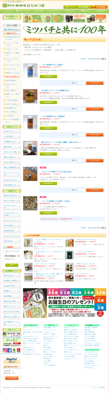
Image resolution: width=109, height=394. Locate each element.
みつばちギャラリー (70, 358)
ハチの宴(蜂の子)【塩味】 (52, 65)
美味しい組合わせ (10, 157)
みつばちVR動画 (69, 356)
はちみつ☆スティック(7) (12, 60)
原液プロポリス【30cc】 (86, 264)
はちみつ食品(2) (12, 104)
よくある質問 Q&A (70, 334)
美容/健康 (47, 358)
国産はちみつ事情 (10, 301)
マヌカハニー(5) (12, 49)
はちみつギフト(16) (12, 85)
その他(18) (10, 116)
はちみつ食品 (48, 356)
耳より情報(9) (11, 112)
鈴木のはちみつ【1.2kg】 (86, 239)
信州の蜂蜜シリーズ (50, 327)
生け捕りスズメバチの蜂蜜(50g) (55, 90)
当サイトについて (10, 220)
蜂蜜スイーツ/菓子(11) (13, 95)
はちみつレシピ (70, 11)
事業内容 (87, 330)
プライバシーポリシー (11, 236)
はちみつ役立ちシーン (11, 162)
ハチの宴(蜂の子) (28, 350)
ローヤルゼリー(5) (13, 65)
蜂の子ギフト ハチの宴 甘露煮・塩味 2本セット (61, 142)
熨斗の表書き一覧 (10, 185)
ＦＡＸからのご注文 (90, 354)
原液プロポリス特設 (10, 316)
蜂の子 (46, 345)
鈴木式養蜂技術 (89, 332)
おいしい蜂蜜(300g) (30, 341)
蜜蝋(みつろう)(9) (12, 73)
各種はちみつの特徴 (70, 330)
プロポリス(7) (11, 69)
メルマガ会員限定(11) (12, 121)
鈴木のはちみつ (9, 275)
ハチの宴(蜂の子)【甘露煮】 (53, 116)
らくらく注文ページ (90, 352)
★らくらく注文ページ (11, 200)
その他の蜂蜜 (48, 354)
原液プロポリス (28, 347)
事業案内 (7, 291)
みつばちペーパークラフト (93, 343)
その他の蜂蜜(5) (12, 100)
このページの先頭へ (98, 387)
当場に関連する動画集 (91, 345)
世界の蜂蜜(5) (11, 80)
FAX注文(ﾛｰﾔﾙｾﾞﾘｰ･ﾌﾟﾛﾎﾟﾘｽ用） (11, 214)
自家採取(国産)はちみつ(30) (13, 38)
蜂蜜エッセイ (85, 11)
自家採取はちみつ (49, 338)
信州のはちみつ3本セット (31, 338)
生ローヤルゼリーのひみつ (11, 173)
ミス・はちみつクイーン (54, 11)
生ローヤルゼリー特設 (11, 311)
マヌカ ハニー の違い (11, 152)
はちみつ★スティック (30, 336)
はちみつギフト (49, 350)
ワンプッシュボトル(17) (12, 44)
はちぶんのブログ (90, 341)
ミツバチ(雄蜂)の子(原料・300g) (55, 201)
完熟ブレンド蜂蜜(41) (12, 54)
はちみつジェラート (29, 352)
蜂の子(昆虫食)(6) (12, 76)
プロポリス (47, 343)
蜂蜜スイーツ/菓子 (50, 352)
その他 (46, 363)
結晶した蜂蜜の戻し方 (11, 167)
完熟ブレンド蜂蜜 (49, 334)
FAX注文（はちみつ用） (10, 207)
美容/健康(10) (11, 108)
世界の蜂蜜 (47, 347)
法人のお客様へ (9, 225)
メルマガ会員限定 (49, 365)
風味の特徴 (7, 147)
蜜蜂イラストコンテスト (23, 11)
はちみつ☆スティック (51, 336)
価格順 (83, 59)
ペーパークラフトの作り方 (72, 354)
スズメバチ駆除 (89, 336)
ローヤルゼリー (49, 341)
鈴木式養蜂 (7, 296)
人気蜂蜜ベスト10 (10, 141)
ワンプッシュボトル (50, 330)
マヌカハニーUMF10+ (85, 251)
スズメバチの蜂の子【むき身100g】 (57, 172)
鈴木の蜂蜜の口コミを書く (11, 323)
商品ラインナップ (10, 306)
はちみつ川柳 (39, 11)
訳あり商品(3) (11, 90)
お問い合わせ (101, 11)
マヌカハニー (27, 330)
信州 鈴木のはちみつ (12, 29)
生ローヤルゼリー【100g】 (46, 264)
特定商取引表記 (9, 231)
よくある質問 (8, 136)
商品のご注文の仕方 (10, 195)
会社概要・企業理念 (10, 280)
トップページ (7, 11)
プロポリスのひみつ (10, 180)
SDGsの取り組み (9, 286)
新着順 (90, 59)
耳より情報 (47, 361)
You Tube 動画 (89, 338)
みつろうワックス (83, 274)
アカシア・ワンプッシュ (31, 327)
